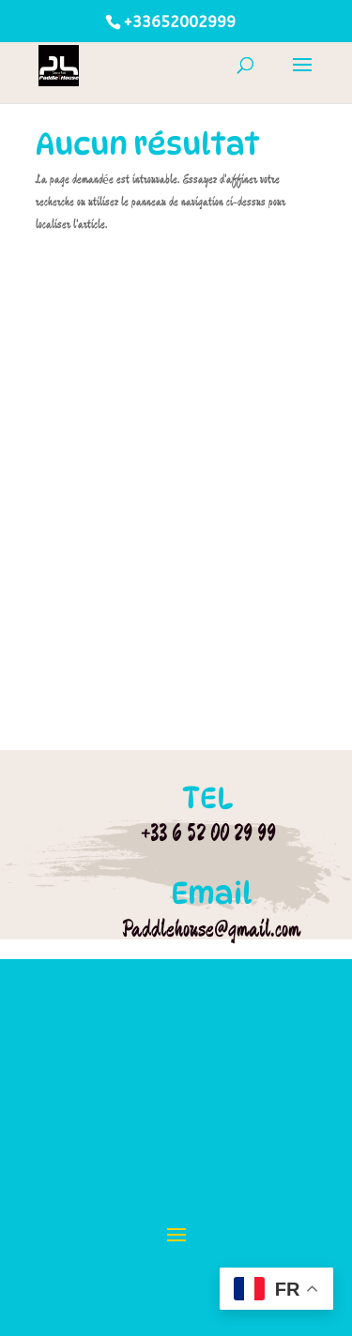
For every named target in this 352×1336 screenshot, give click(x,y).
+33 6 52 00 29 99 (208, 832)
